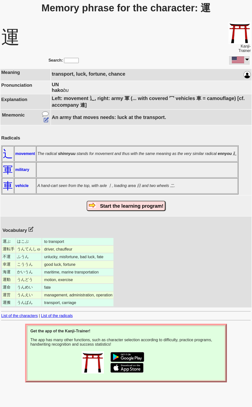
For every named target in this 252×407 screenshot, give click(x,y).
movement (25, 154)
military (22, 170)
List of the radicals (57, 316)
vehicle (22, 186)
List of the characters (19, 316)
